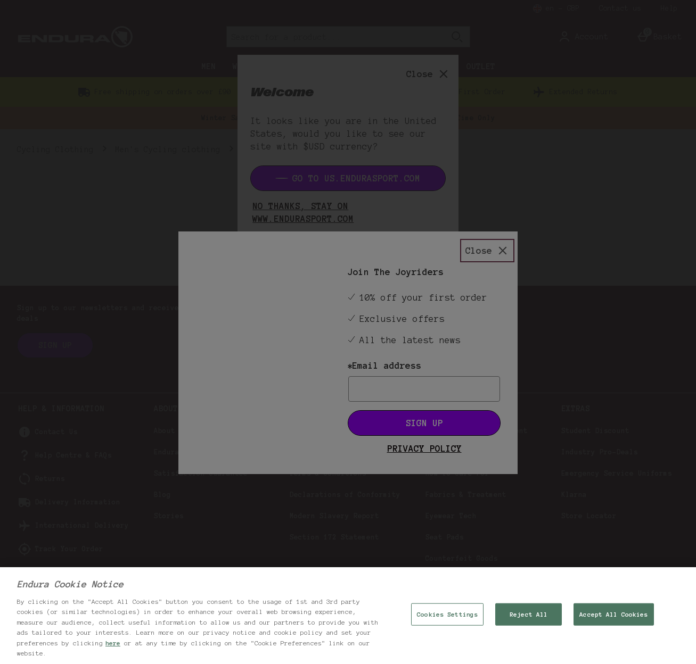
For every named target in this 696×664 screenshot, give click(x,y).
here (112, 643)
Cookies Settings (447, 614)
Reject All (528, 614)
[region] (348, 615)
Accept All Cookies (613, 614)
